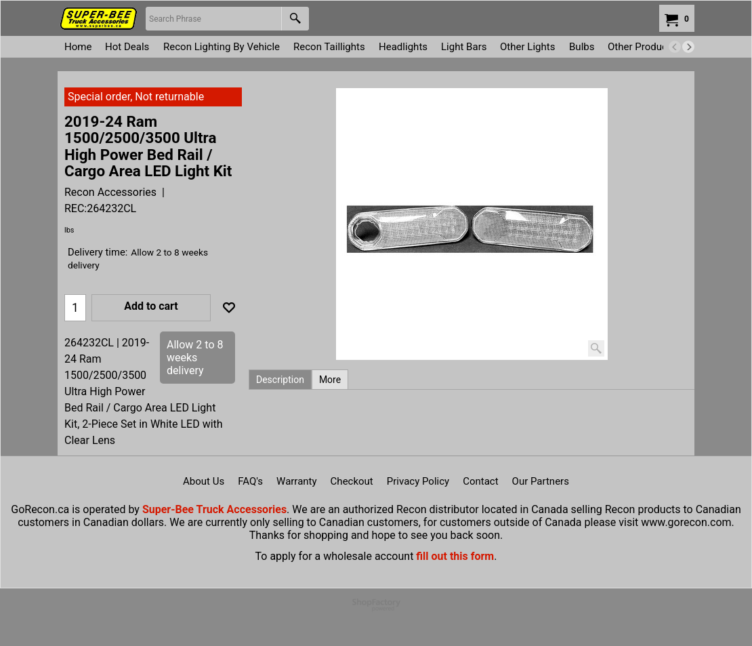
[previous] (675, 47)
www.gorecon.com (686, 522)
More (330, 379)
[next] (688, 47)
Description (280, 379)
